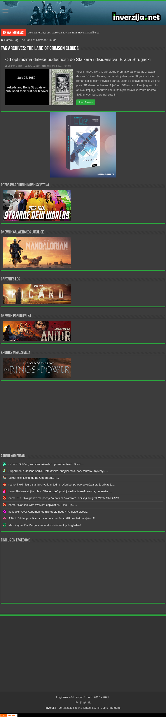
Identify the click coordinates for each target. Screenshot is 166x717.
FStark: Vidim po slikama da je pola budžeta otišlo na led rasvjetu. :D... (53, 518)
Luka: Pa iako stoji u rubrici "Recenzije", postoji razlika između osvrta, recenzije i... (60, 491)
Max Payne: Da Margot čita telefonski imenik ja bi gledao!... (46, 525)
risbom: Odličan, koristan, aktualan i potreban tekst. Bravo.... (47, 464)
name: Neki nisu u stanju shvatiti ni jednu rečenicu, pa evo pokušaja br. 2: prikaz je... (62, 484)
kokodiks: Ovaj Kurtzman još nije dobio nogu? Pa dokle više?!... (49, 511)
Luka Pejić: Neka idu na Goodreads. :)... (34, 477)
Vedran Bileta (15, 65)
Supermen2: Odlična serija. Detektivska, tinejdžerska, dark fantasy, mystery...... (58, 471)
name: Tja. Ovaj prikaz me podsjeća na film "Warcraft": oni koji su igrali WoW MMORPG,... (65, 498)
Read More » (86, 102)
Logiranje (62, 697)
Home (6, 40)
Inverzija (50, 707)
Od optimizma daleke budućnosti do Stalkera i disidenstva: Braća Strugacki (78, 59)
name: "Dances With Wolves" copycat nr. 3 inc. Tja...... (43, 504)
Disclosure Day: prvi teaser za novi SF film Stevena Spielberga (64, 32)
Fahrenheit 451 (53, 65)
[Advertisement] (83, 416)
